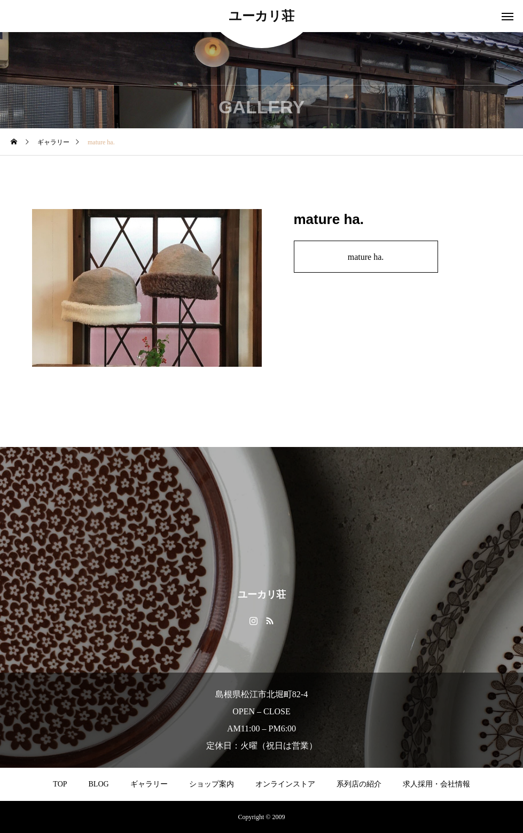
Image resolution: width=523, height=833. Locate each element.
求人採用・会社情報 (436, 784)
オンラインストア (285, 784)
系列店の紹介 (359, 784)
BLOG (99, 784)
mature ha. (366, 256)
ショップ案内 (211, 784)
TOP (60, 784)
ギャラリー (149, 784)
